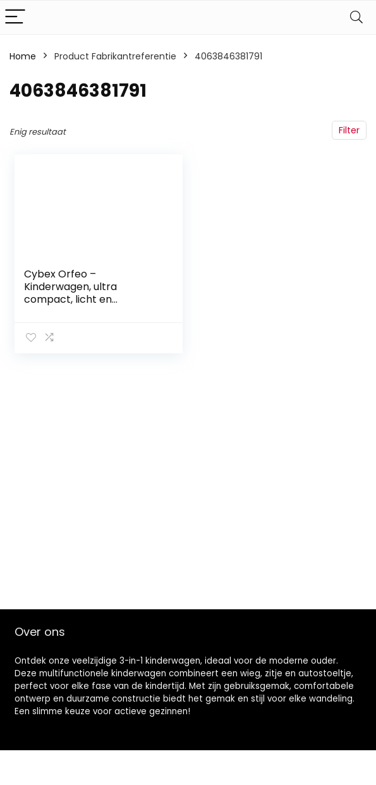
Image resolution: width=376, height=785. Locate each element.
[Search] (356, 17)
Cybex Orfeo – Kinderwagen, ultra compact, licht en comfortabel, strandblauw (89, 293)
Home (22, 56)
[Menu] (15, 17)
